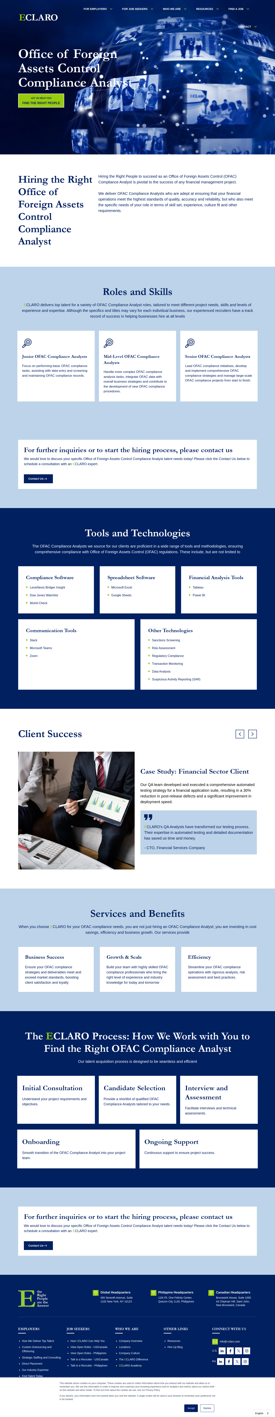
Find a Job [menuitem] (221, 9)
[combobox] (262, 1413)
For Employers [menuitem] (96, 9)
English (259, 1413)
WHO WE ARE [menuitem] (165, 9)
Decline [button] (207, 1408)
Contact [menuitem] (246, 9)
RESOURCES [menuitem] (193, 9)
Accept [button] (191, 1408)
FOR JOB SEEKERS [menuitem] (132, 9)
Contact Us (38, 483)
